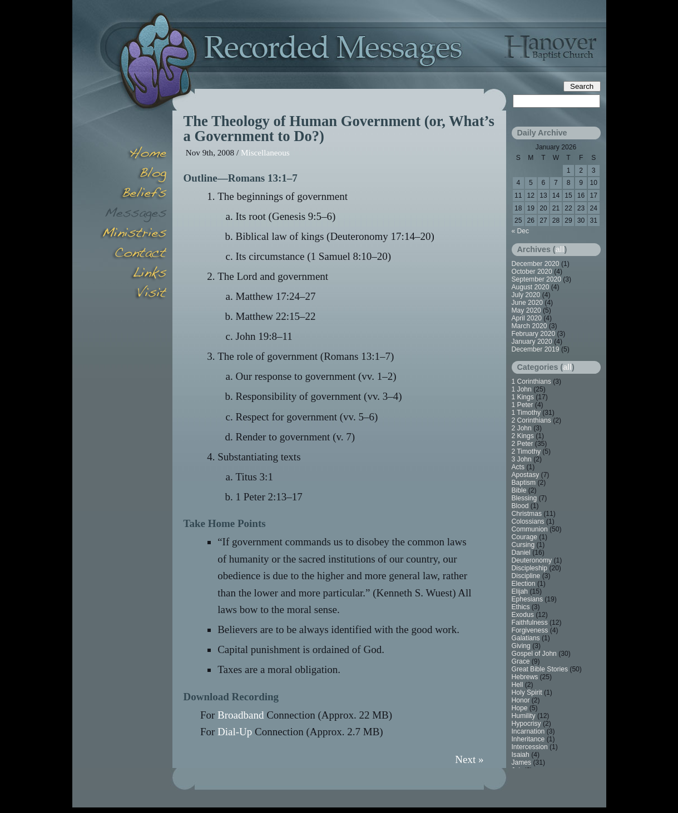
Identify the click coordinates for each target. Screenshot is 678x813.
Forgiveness (530, 630)
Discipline (526, 576)
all (560, 249)
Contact (133, 254)
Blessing (524, 498)
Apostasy (526, 475)
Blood (520, 506)
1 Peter (522, 405)
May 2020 (526, 310)
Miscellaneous (265, 152)
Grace (521, 661)
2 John (522, 428)
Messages (133, 214)
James (522, 762)
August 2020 (531, 287)
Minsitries (133, 234)
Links (133, 274)
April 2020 (527, 318)
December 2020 (536, 264)
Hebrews (525, 677)
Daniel (521, 552)
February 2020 (534, 334)
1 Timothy (526, 412)
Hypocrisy (526, 723)
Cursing (523, 545)
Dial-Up (234, 731)
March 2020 (529, 326)
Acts (518, 467)
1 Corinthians (531, 381)
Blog (133, 174)
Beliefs (133, 194)
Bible (519, 490)
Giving (521, 646)
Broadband (240, 715)
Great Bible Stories (540, 669)
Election (524, 584)
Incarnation (528, 731)
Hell (517, 685)
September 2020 (536, 279)
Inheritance (528, 739)
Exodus (523, 615)
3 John (522, 459)
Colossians (528, 521)
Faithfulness (530, 622)
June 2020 (527, 303)
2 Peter (522, 444)
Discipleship (530, 568)
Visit (133, 294)
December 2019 (536, 349)
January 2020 (532, 341)
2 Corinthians (531, 420)
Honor (521, 700)
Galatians (526, 638)
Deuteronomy (532, 560)
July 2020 (526, 295)
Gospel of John (534, 654)
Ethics (521, 607)
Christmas (527, 514)
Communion (530, 529)
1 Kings (523, 397)
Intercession (530, 747)
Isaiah (520, 755)
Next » (469, 759)
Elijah (520, 591)
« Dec (520, 231)
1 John (522, 389)
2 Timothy (526, 451)
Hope (520, 708)
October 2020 (532, 271)
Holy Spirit (527, 692)
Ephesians (527, 599)
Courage (524, 537)
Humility (524, 716)
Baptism (524, 482)
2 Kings (523, 436)
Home (133, 154)
